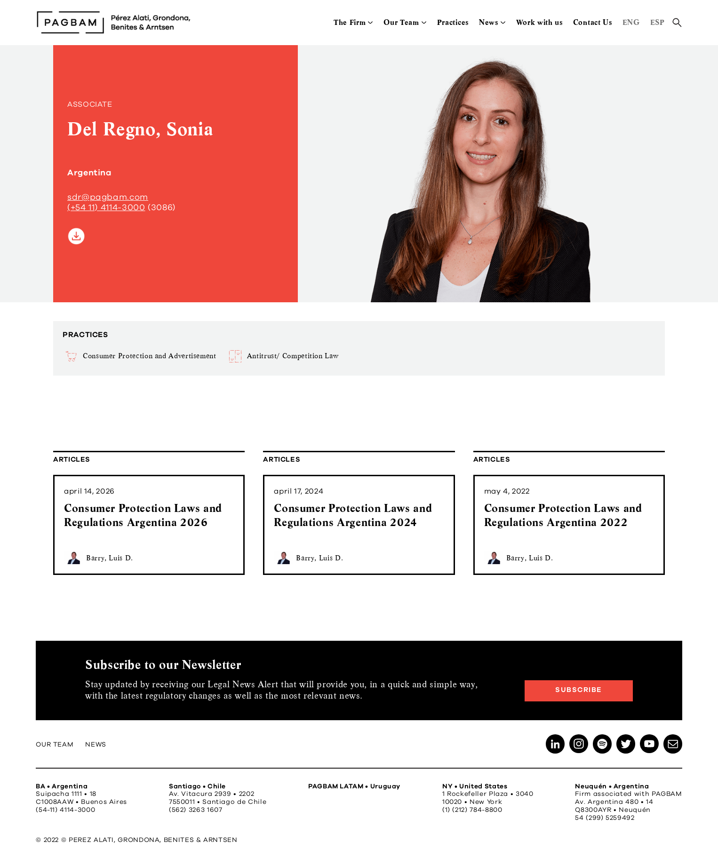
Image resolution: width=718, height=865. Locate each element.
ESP (657, 22)
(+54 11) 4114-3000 (106, 208)
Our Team (401, 22)
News (488, 22)
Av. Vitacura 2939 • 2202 (211, 794)
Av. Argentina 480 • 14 (614, 802)
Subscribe (578, 689)
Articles (71, 459)
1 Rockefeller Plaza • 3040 (488, 794)
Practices (453, 22)
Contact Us (592, 22)
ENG (631, 22)
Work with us (539, 22)
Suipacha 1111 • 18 (66, 794)
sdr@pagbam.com (107, 197)
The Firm (350, 22)
